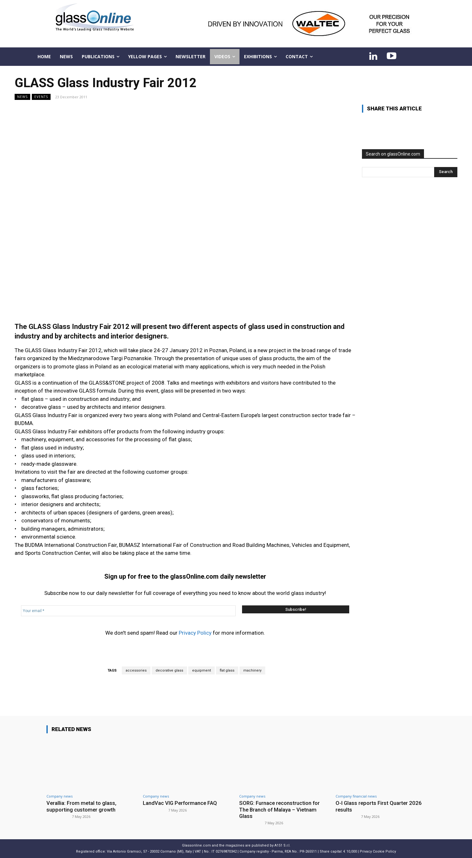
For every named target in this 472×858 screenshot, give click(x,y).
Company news (59, 796)
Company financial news (356, 796)
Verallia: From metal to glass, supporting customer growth (81, 806)
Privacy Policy (195, 633)
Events (41, 97)
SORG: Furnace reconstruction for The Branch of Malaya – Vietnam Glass (280, 809)
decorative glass (169, 670)
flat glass (227, 670)
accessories (136, 670)
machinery (252, 670)
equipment (201, 670)
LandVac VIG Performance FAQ (181, 803)
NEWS (22, 97)
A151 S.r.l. (282, 845)
